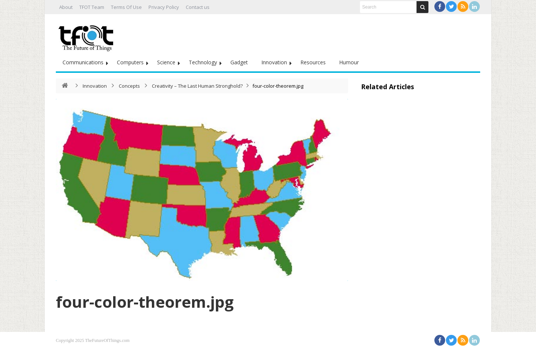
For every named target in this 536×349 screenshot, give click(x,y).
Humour (349, 62)
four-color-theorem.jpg (145, 301)
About (66, 7)
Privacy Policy (164, 7)
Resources (313, 62)
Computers (130, 62)
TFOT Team (91, 7)
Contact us (198, 7)
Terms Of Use (126, 7)
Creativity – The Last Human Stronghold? (197, 86)
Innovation (274, 62)
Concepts (129, 86)
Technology (203, 62)
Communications (83, 62)
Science (166, 62)
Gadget (239, 62)
